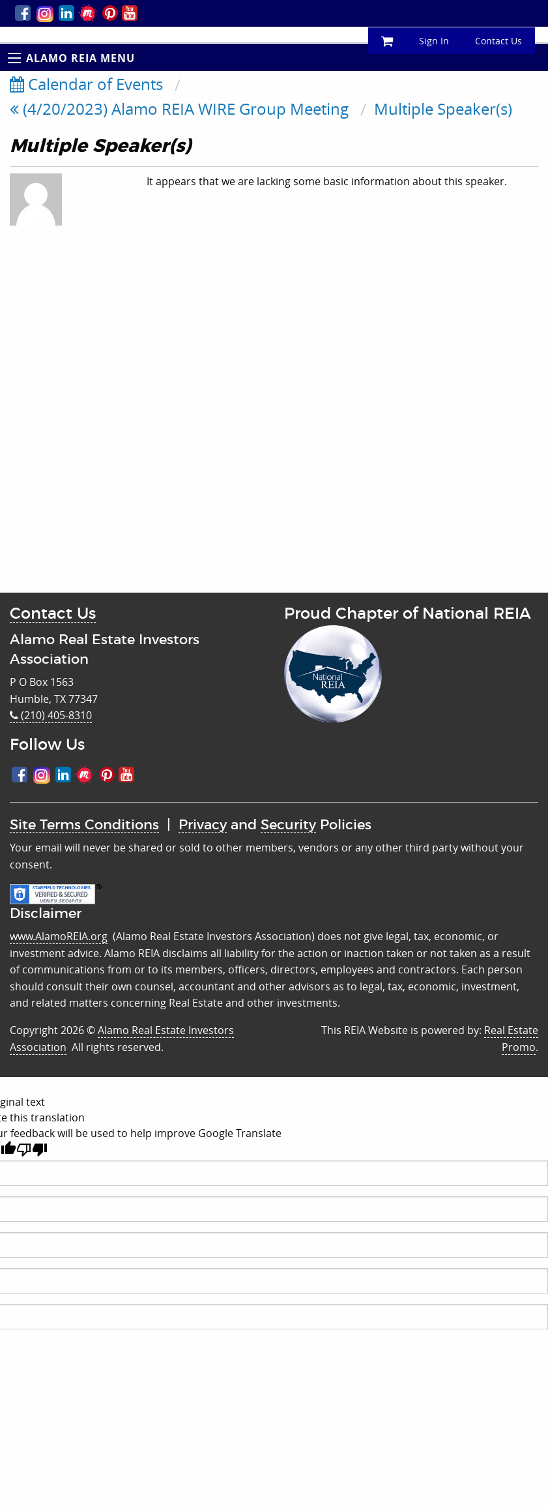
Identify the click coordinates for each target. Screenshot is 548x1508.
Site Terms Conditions (84, 825)
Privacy (203, 825)
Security (288, 825)
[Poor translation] (32, 1150)
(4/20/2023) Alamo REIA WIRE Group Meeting (179, 108)
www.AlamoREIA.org (59, 936)
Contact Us (498, 41)
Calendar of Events (86, 84)
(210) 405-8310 (51, 715)
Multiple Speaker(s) (443, 108)
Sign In (434, 41)
